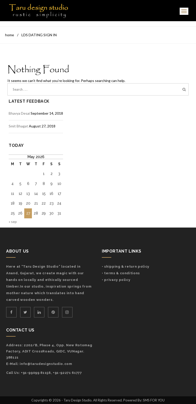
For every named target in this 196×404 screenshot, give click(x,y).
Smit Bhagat (18, 126)
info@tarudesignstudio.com (46, 364)
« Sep (13, 221)
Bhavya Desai (19, 113)
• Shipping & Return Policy (125, 266)
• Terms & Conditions (121, 273)
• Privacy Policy (116, 280)
